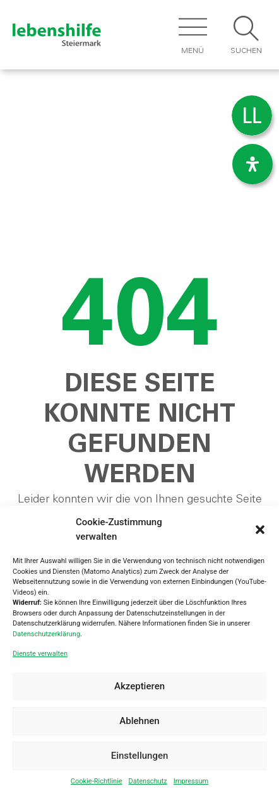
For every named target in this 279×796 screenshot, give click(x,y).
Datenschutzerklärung (46, 634)
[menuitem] (252, 115)
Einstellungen (140, 755)
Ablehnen (139, 721)
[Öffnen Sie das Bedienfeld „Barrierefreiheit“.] (252, 164)
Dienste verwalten (40, 654)
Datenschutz (147, 781)
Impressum (191, 781)
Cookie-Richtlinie (96, 781)
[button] (260, 529)
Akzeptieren (139, 686)
